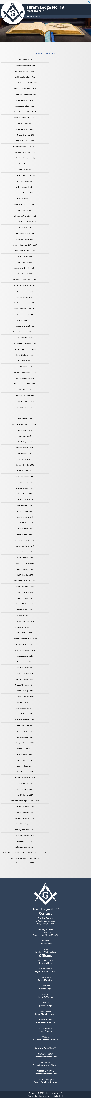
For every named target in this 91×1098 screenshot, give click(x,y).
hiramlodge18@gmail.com (45, 952)
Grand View (44, 1096)
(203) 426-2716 (35, 11)
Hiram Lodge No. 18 (45, 7)
